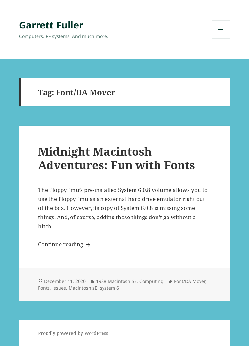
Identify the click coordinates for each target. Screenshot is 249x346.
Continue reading (65, 244)
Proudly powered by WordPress (73, 333)
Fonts (44, 288)
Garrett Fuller (51, 24)
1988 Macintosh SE (116, 281)
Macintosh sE (83, 288)
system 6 (109, 288)
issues (59, 288)
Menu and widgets (221, 38)
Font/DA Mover (189, 281)
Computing (151, 281)
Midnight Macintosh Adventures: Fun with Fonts (116, 158)
